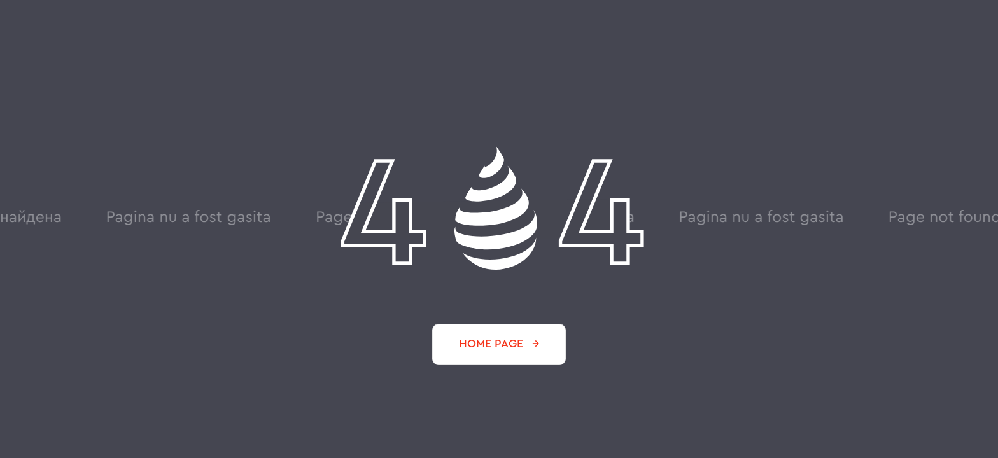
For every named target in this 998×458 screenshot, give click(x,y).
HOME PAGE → (499, 343)
